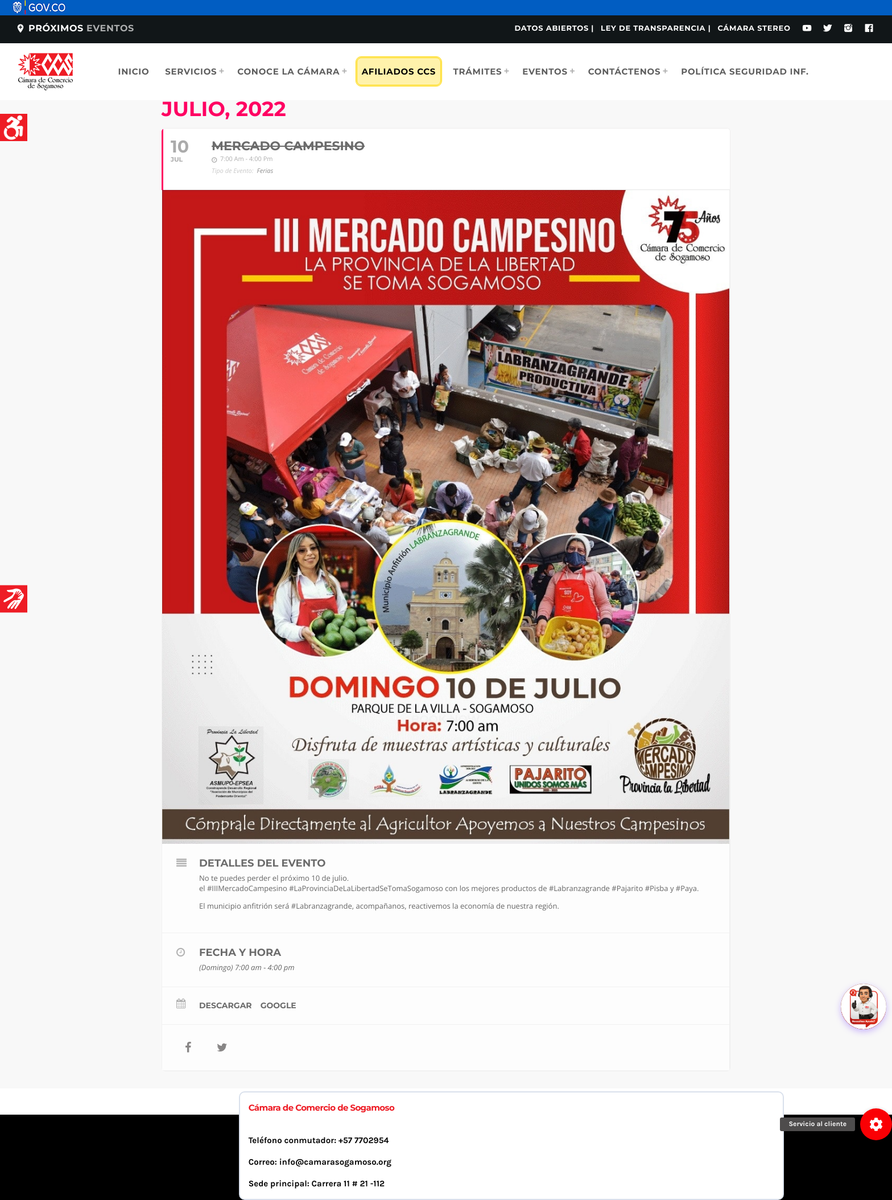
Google (278, 1005)
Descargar (225, 1005)
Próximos (74, 29)
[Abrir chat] (863, 1006)
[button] (876, 1124)
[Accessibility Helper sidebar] (13, 127)
